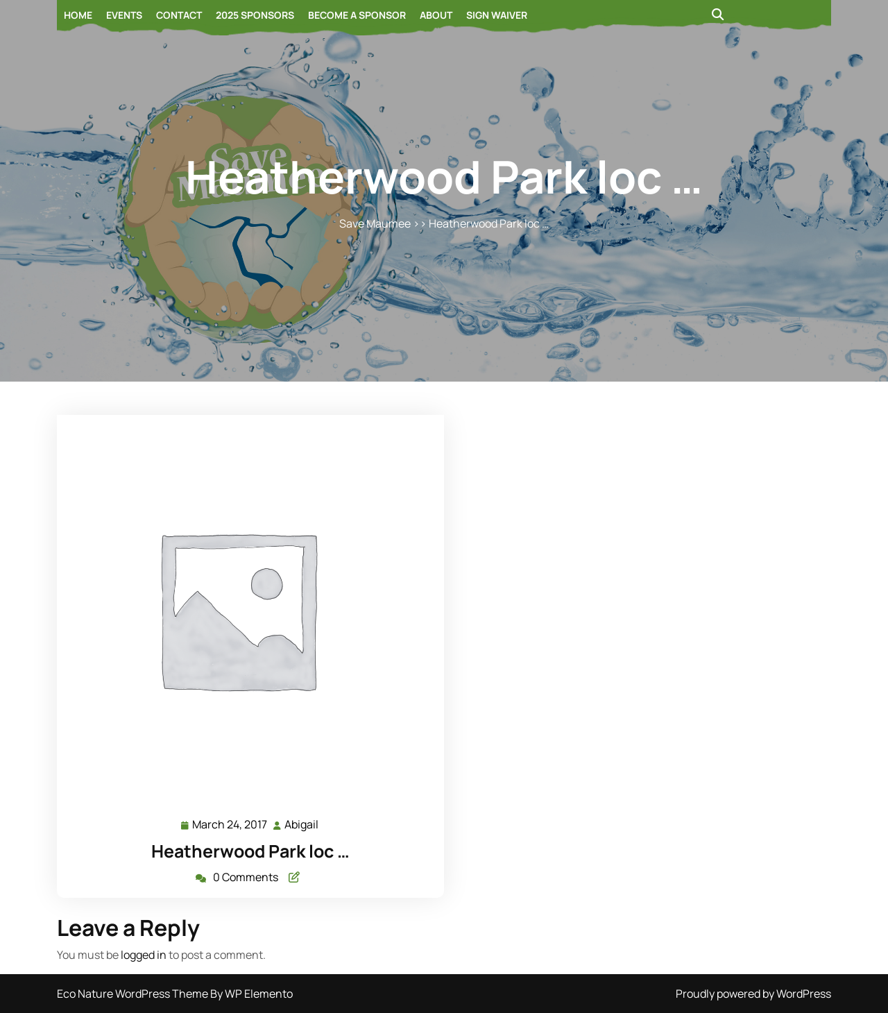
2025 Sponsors (255, 15)
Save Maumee (375, 223)
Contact (179, 15)
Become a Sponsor (357, 15)
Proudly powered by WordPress (753, 993)
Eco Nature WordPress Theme (133, 993)
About (436, 15)
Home (78, 15)
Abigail (302, 824)
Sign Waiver (496, 15)
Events (124, 15)
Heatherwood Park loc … (250, 851)
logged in (143, 954)
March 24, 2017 (230, 824)
